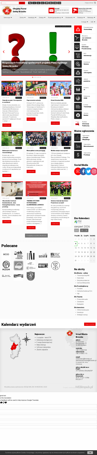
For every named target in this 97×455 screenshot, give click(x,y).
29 (82, 239)
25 (79, 256)
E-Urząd (84, 22)
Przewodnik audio (82, 299)
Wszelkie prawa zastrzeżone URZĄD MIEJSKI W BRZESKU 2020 (25, 387)
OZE (92, 22)
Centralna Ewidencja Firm (84, 291)
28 (79, 239)
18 (79, 252)
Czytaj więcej (7, 125)
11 (79, 248)
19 (82, 252)
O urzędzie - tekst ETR (44, 337)
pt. (88, 236)
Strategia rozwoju (82, 314)
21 (88, 252)
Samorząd (7, 17)
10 (76, 248)
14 (88, 248)
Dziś (76, 230)
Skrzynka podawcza (83, 280)
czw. (85, 236)
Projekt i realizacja (78, 387)
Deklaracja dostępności (44, 340)
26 (82, 256)
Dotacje (41, 17)
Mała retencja (41, 345)
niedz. (94, 235)
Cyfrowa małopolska (43, 347)
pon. (76, 236)
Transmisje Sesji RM (83, 275)
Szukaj (22, 3)
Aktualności (18, 97)
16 (94, 248)
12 (82, 248)
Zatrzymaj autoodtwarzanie (63, 26)
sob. (91, 236)
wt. (79, 236)
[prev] (82, 230)
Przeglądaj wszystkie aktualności (36, 235)
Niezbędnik (80, 304)
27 (76, 239)
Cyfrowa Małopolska (83, 283)
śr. (82, 236)
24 (76, 256)
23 (94, 252)
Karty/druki (80, 278)
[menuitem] (6, 17)
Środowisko (69, 17)
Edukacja (80, 17)
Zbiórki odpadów (42, 350)
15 (91, 248)
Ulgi (78, 293)
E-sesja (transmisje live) (44, 342)
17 (76, 252)
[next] (86, 230)
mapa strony (90, 3)
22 (91, 252)
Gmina (22, 17)
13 (85, 248)
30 (85, 239)
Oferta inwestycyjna (83, 310)
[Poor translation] (4, 402)
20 (85, 252)
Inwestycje (31, 17)
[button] (3, 52)
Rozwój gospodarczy (54, 17)
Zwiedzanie (80, 301)
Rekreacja (90, 17)
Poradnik (80, 288)
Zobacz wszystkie (89, 324)
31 (88, 239)
